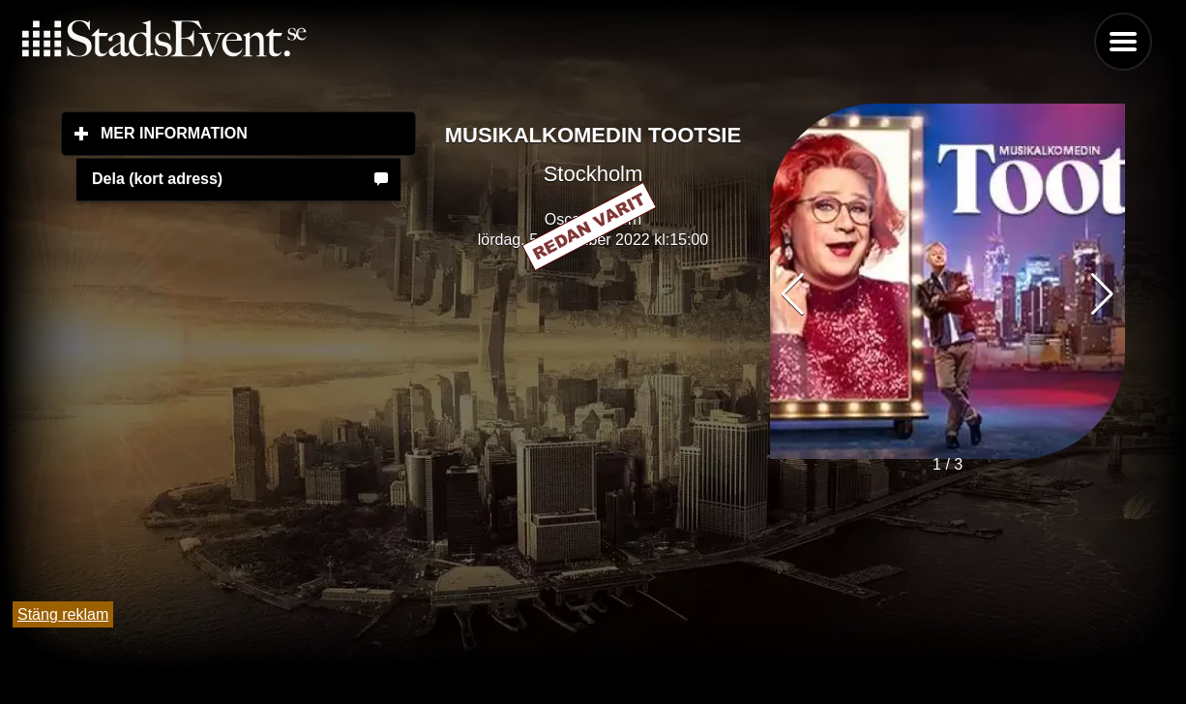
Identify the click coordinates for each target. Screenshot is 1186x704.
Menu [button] (1123, 42)
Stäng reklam (62, 614)
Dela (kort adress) (157, 178)
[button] (1102, 294)
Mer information (258, 132)
